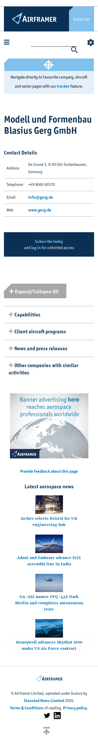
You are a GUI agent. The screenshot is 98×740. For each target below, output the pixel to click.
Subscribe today (49, 241)
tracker (63, 86)
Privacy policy (75, 707)
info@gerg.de (40, 197)
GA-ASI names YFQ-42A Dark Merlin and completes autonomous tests (49, 603)
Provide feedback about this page (49, 471)
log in (36, 247)
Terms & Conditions (27, 707)
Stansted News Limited (44, 700)
